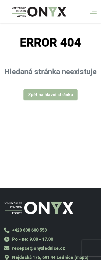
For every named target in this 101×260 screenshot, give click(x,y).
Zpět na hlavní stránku (50, 94)
